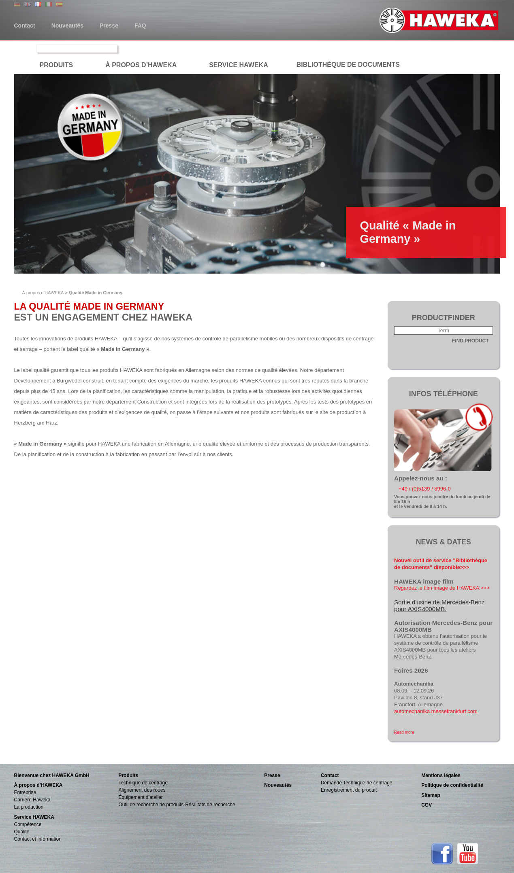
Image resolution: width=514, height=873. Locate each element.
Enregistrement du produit (349, 790)
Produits (128, 775)
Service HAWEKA (34, 817)
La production (29, 807)
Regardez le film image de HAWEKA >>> (442, 588)
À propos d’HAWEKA (43, 292)
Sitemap (430, 795)
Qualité (22, 832)
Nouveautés (67, 25)
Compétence (28, 824)
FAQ (140, 25)
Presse (109, 25)
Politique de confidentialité (452, 785)
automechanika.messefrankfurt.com (436, 711)
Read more (404, 732)
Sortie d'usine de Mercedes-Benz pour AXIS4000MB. (439, 605)
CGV (426, 805)
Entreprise (25, 792)
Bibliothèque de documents (348, 64)
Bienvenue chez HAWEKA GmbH (52, 775)
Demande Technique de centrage (356, 783)
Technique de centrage (142, 783)
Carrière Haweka (32, 800)
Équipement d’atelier (140, 797)
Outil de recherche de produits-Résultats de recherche (176, 804)
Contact (24, 25)
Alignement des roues (141, 790)
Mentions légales (441, 775)
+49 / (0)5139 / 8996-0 (425, 489)
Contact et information (38, 839)
